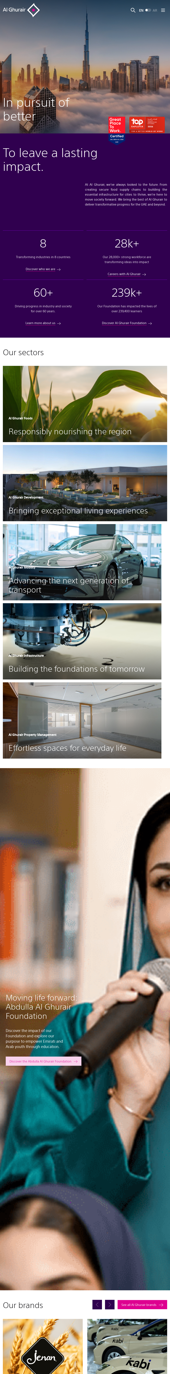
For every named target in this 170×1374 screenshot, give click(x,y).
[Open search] (133, 10)
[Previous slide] (97, 1306)
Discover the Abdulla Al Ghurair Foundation (40, 1062)
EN (141, 10)
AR (155, 10)
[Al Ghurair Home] (21, 10)
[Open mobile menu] (163, 10)
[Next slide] (110, 1306)
